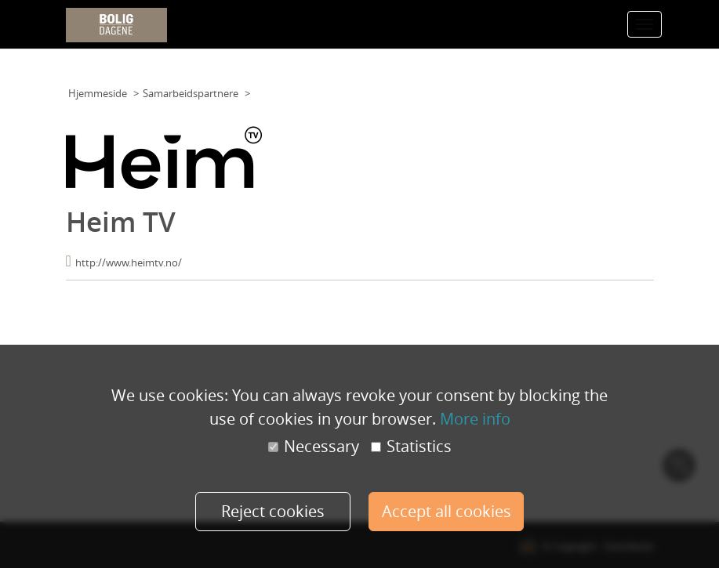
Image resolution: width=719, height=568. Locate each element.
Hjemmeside (97, 93)
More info (475, 418)
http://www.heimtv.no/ (128, 262)
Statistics (411, 446)
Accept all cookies (446, 511)
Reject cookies (273, 511)
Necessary (313, 446)
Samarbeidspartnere (190, 93)
